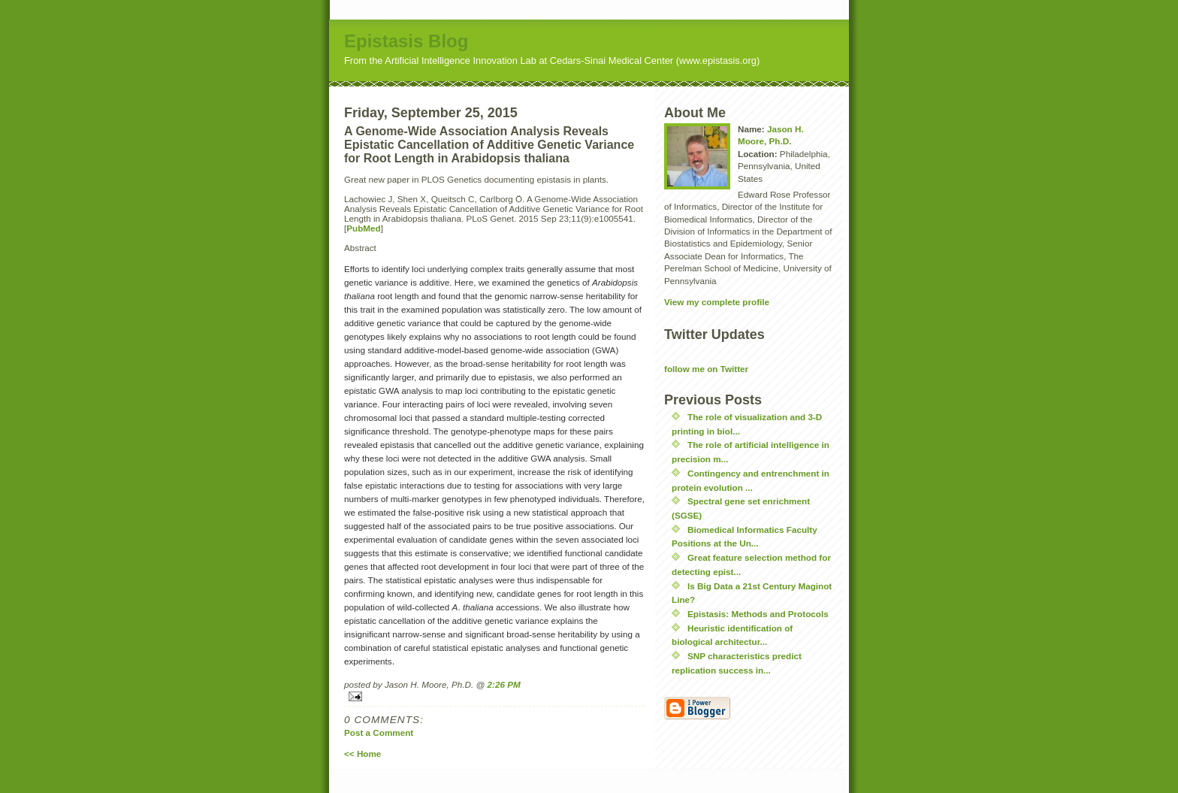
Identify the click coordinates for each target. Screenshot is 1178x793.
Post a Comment (378, 732)
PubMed (363, 228)
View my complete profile (716, 302)
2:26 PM (504, 684)
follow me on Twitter (706, 369)
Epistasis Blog (406, 41)
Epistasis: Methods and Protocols (758, 614)
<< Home (362, 753)
